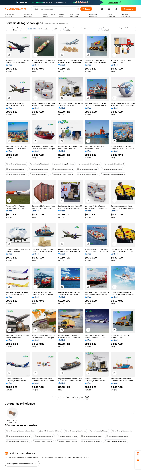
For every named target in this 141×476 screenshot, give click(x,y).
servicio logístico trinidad (67, 436)
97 (73, 398)
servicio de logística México (75, 431)
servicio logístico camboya (87, 169)
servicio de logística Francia (62, 174)
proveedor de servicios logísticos (113, 174)
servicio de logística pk (99, 431)
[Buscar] (86, 9)
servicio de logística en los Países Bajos (20, 431)
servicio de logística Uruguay (89, 164)
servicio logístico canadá (90, 441)
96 (68, 398)
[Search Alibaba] (54, 9)
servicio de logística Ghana (64, 164)
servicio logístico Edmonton (91, 436)
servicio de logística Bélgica (112, 169)
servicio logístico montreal (67, 441)
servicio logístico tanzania (16, 164)
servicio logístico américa (38, 169)
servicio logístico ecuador (42, 441)
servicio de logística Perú (86, 174)
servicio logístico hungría (15, 174)
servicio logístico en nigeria (62, 169)
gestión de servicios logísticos (17, 441)
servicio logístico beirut (38, 174)
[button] (78, 9)
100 (87, 398)
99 (82, 398)
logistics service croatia (44, 436)
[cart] (109, 9)
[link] (138, 454)
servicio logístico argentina (122, 431)
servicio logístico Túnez (15, 169)
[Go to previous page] (54, 398)
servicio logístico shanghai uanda (18, 436)
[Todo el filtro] (14, 29)
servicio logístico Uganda (39, 164)
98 (77, 398)
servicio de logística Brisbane (50, 431)
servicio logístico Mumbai (114, 164)
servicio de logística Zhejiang (117, 436)
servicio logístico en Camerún (115, 441)
